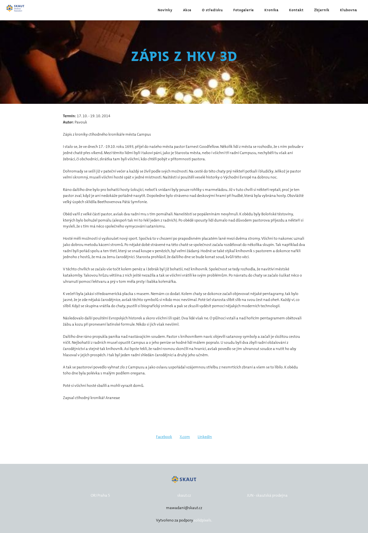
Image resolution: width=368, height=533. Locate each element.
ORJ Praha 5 (100, 495)
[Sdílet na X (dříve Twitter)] (185, 437)
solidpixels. (203, 520)
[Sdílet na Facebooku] (164, 437)
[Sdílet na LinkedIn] (205, 437)
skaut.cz (184, 495)
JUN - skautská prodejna (267, 495)
